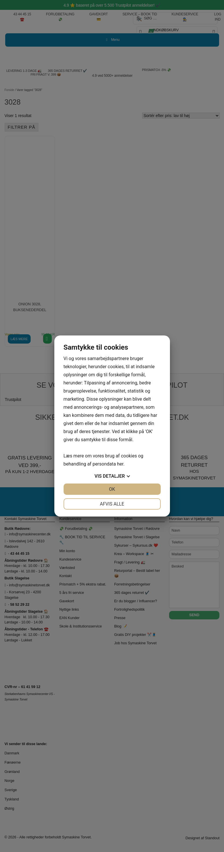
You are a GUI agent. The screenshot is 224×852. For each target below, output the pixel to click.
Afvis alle (112, 504)
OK (112, 489)
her (120, 464)
